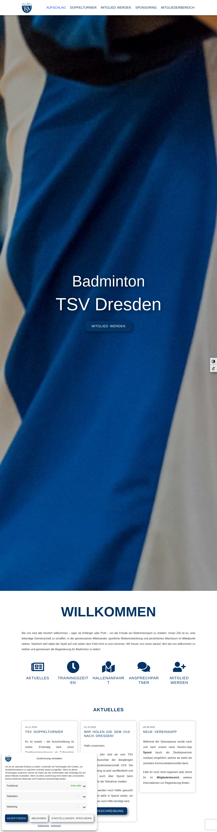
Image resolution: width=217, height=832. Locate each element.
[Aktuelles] (37, 667)
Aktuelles (38, 678)
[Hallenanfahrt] (108, 667)
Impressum (56, 826)
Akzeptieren (16, 818)
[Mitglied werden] (179, 667)
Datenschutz (43, 826)
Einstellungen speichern (72, 818)
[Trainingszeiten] (73, 667)
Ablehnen (38, 818)
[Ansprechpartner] (143, 667)
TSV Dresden (108, 304)
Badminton (108, 280)
